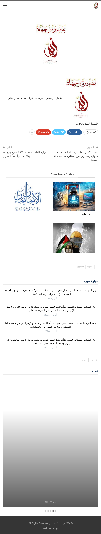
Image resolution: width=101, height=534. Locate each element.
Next (80, 267)
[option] (50, 443)
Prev (90, 267)
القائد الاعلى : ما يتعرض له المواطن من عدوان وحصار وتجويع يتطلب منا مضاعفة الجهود (75, 156)
